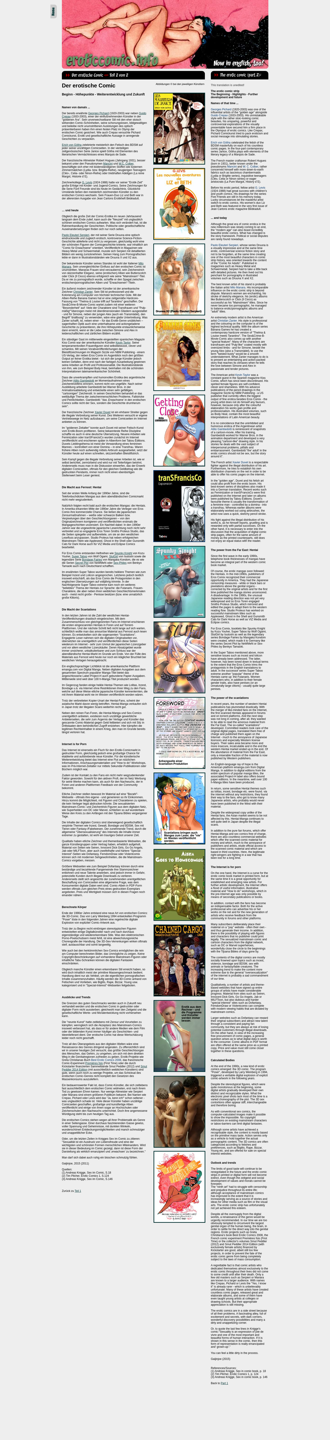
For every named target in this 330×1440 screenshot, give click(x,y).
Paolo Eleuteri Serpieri (75, 235)
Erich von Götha (72, 144)
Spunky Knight (123, 553)
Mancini (108, 163)
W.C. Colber (126, 163)
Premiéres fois (94, 1063)
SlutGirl (113, 556)
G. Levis (87, 182)
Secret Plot (81, 562)
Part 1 (224, 1383)
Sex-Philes (119, 562)
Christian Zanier (83, 291)
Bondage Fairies (92, 559)
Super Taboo (79, 556)
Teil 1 (78, 1191)
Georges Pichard (98, 113)
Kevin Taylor (123, 342)
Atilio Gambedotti (83, 380)
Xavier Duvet (102, 412)
